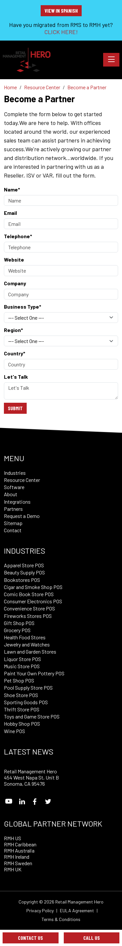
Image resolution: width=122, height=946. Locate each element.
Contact (12, 530)
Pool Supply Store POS (28, 687)
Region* (13, 330)
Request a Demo (22, 516)
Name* (12, 189)
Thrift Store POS (21, 709)
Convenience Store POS (29, 608)
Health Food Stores (25, 637)
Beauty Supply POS (24, 572)
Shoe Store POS (21, 695)
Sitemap (13, 523)
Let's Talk (16, 377)
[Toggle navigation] (111, 60)
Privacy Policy (40, 910)
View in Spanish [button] (61, 10)
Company (15, 283)
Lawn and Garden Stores (30, 651)
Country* (14, 353)
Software (14, 487)
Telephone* (18, 236)
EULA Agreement (77, 910)
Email (10, 213)
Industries (15, 473)
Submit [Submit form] (15, 408)
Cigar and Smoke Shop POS (33, 587)
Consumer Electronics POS (33, 601)
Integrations (17, 501)
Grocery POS (17, 630)
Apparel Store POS (24, 565)
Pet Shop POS (19, 680)
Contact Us (30, 938)
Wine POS (14, 731)
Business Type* (22, 306)
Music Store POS (22, 666)
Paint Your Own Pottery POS (34, 673)
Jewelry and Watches (27, 644)
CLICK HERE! (61, 31)
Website (14, 259)
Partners (13, 509)
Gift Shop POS (19, 623)
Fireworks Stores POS (28, 616)
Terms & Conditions (61, 919)
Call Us (91, 938)
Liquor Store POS (22, 659)
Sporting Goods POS (26, 702)
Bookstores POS (22, 580)
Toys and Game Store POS (32, 716)
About (10, 494)
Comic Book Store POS (29, 594)
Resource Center (22, 480)
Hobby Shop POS (22, 723)
